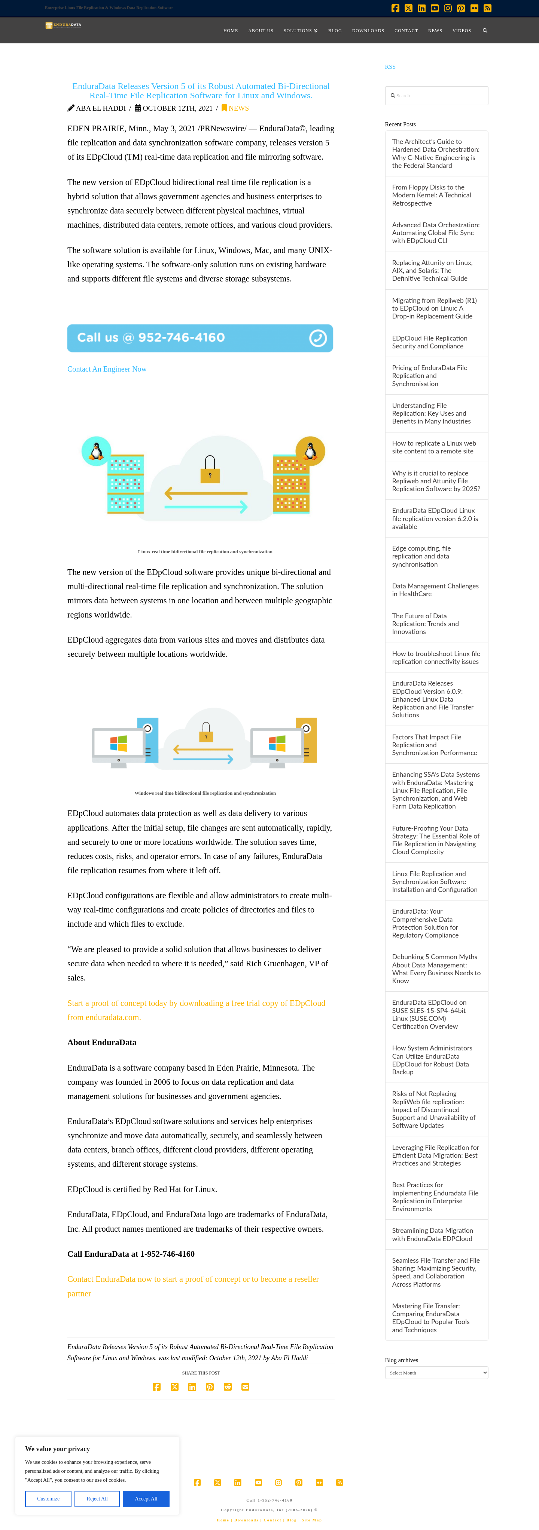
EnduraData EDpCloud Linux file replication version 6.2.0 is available (435, 518)
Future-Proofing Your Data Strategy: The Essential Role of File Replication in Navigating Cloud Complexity (435, 840)
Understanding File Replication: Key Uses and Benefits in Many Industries (431, 413)
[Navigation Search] (485, 30)
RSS (390, 67)
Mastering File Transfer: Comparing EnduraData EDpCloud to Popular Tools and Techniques (431, 1317)
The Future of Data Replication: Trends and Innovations (425, 623)
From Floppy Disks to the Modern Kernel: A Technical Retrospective (431, 195)
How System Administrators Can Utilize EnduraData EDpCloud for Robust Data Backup (432, 1059)
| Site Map (310, 1520)
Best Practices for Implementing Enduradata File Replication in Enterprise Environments (435, 1196)
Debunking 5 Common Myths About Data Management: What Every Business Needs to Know (436, 968)
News (235, 108)
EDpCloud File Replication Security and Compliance (430, 342)
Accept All (146, 1499)
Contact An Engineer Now (107, 369)
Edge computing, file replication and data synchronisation (421, 556)
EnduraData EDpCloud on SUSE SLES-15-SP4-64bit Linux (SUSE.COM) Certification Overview (429, 1014)
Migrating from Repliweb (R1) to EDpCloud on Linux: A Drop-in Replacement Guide (434, 308)
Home (223, 1520)
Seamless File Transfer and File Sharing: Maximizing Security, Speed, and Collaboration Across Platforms (436, 1272)
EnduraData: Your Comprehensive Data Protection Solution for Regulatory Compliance (425, 923)
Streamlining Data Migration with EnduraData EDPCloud (432, 1234)
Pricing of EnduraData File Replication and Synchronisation (430, 375)
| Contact (271, 1520)
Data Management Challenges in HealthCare (435, 590)
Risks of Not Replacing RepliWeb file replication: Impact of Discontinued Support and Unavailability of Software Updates (434, 1109)
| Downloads (245, 1520)
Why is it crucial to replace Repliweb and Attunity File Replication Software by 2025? (436, 481)
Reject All (97, 1499)
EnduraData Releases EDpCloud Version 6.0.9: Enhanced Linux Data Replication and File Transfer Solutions (432, 699)
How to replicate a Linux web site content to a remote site (434, 447)
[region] (97, 1476)
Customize (48, 1499)
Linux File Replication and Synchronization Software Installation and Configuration (435, 881)
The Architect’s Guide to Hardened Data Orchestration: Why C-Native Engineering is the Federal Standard (436, 153)
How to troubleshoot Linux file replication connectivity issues (436, 657)
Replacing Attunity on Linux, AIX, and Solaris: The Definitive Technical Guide (432, 270)
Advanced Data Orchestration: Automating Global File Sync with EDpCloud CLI (436, 232)
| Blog (290, 1520)
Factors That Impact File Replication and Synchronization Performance (434, 745)
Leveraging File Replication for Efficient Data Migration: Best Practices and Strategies (435, 1155)
